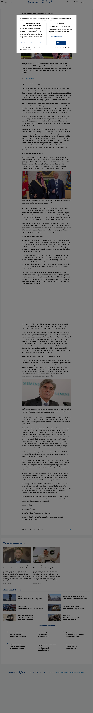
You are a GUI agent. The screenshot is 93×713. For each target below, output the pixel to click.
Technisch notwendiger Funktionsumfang (32, 43)
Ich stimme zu (61, 43)
